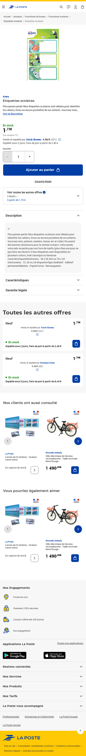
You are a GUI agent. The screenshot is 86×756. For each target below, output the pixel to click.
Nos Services (43, 676)
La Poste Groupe (68, 716)
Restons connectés (43, 667)
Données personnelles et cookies (38, 750)
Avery (6, 96)
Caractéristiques (43, 280)
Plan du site (9, 745)
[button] (75, 7)
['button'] (17, 7)
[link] (21, 738)
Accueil (7, 16)
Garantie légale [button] (43, 181)
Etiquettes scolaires (13, 21)
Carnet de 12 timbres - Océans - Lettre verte (21, 458)
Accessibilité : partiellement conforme (35, 745)
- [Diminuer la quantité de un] (7, 156)
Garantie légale (43, 290)
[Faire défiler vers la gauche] (8, 441)
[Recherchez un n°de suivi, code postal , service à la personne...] (61, 7)
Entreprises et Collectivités (39, 716)
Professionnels (11, 716)
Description (43, 215)
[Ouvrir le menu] (3, 7)
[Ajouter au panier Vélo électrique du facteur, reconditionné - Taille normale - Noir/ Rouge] (75, 470)
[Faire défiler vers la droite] (78, 441)
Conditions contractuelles (68, 745)
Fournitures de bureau (35, 16)
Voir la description (13, 113)
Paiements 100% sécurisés (25, 608)
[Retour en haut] (80, 730)
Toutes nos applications (70, 643)
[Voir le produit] (34, 470)
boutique (17, 16)
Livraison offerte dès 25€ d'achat (28, 619)
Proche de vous (20, 597)
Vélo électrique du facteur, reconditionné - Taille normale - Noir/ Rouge (62, 458)
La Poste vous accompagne (43, 706)
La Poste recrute (12, 725)
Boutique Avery (47, 362)
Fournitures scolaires (58, 16)
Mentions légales (12, 750)
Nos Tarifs (43, 696)
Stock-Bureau (33, 139)
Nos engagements (21, 630)
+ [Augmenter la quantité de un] (30, 156)
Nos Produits (43, 686)
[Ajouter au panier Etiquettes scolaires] (43, 170)
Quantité (7, 148)
